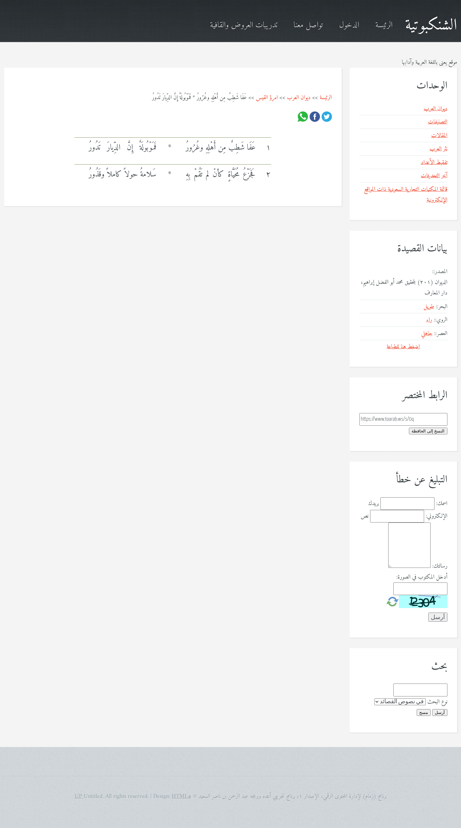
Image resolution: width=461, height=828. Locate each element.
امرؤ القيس (267, 98)
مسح (423, 712)
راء (429, 320)
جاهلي (427, 333)
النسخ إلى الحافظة (428, 431)
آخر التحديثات (434, 176)
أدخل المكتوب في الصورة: (421, 577)
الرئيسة (383, 25)
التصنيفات (437, 122)
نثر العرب (438, 149)
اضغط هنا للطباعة (403, 347)
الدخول (349, 25)
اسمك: (441, 504)
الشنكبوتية (431, 25)
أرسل (440, 712)
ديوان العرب (299, 98)
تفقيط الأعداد (434, 162)
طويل (428, 307)
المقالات (439, 136)
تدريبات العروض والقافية (243, 25)
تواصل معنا (308, 25)
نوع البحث (437, 702)
